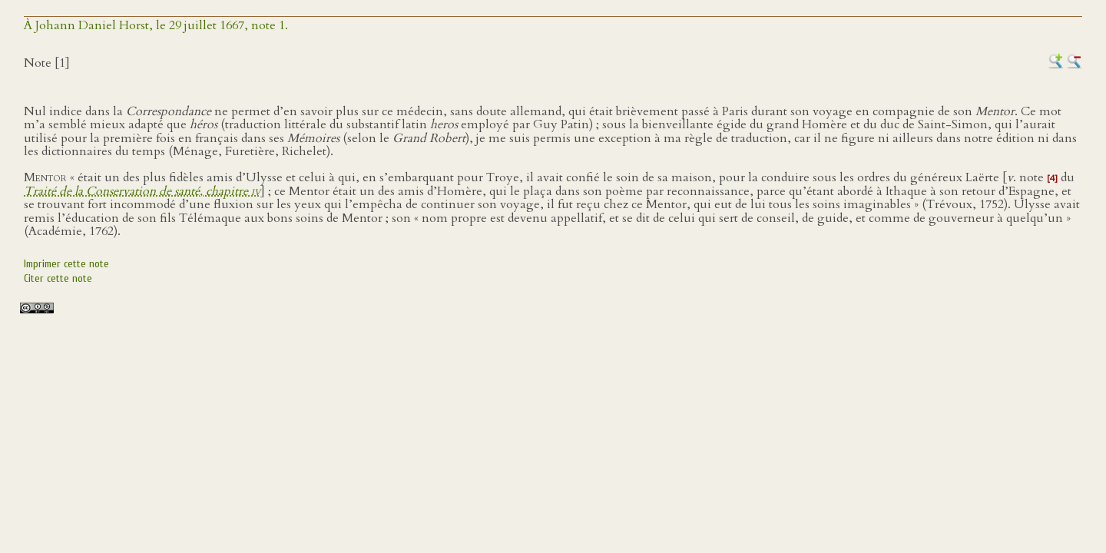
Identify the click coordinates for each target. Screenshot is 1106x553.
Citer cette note (58, 278)
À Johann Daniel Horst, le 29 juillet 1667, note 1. (156, 25)
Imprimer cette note (66, 263)
